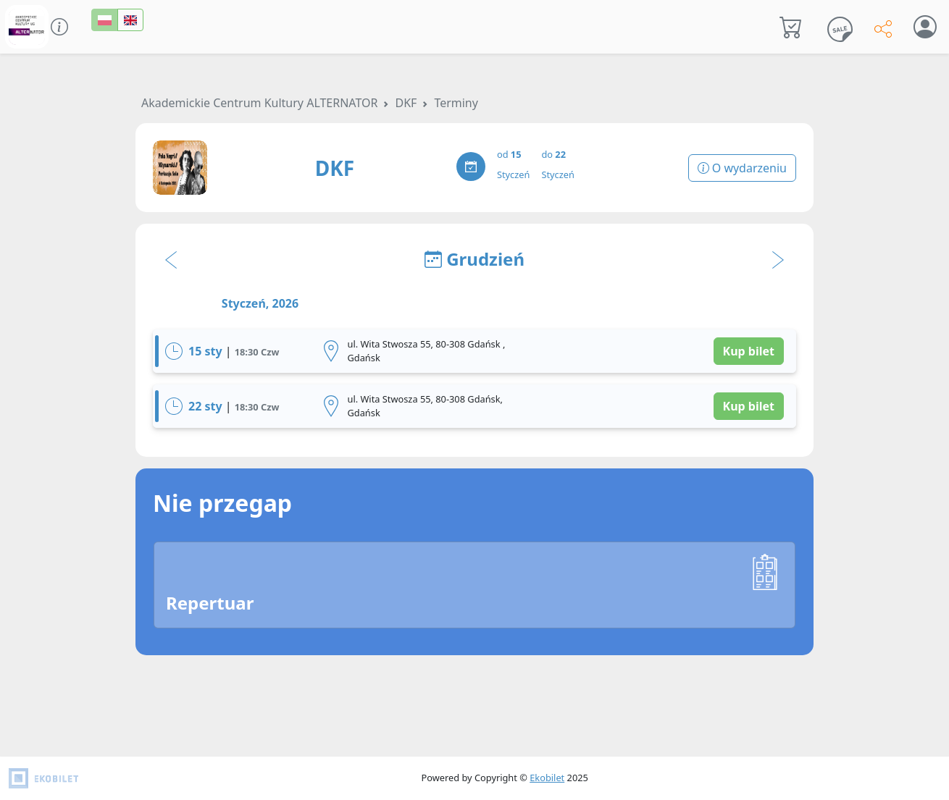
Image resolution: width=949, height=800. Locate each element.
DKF (406, 103)
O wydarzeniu (742, 168)
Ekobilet (547, 777)
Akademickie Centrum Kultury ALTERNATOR (259, 103)
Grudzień (474, 259)
